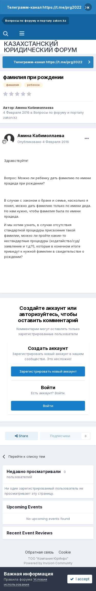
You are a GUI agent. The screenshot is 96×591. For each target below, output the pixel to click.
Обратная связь (39, 552)
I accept (79, 579)
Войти (48, 406)
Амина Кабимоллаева (34, 108)
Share (21, 436)
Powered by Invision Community (48, 563)
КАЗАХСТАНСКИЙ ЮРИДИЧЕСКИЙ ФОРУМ (40, 47)
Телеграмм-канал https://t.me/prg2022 (44, 7)
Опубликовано (43, 142)
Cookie (65, 552)
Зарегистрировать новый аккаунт (48, 371)
